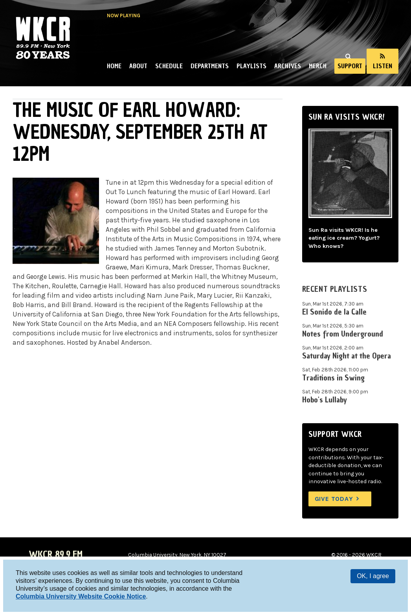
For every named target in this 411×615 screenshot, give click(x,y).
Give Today (334, 498)
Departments (210, 66)
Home (114, 66)
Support (350, 66)
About (138, 66)
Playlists (251, 66)
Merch (318, 66)
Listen (382, 66)
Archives (287, 66)
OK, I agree (373, 576)
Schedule (169, 66)
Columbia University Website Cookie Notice (81, 596)
